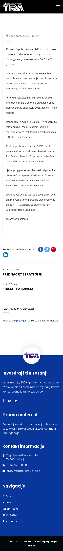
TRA (37, 36)
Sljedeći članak (10, 284)
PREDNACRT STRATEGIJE (22, 274)
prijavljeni (21, 320)
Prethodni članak (11, 269)
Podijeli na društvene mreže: (18, 249)
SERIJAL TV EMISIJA (18, 289)
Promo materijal (20, 414)
